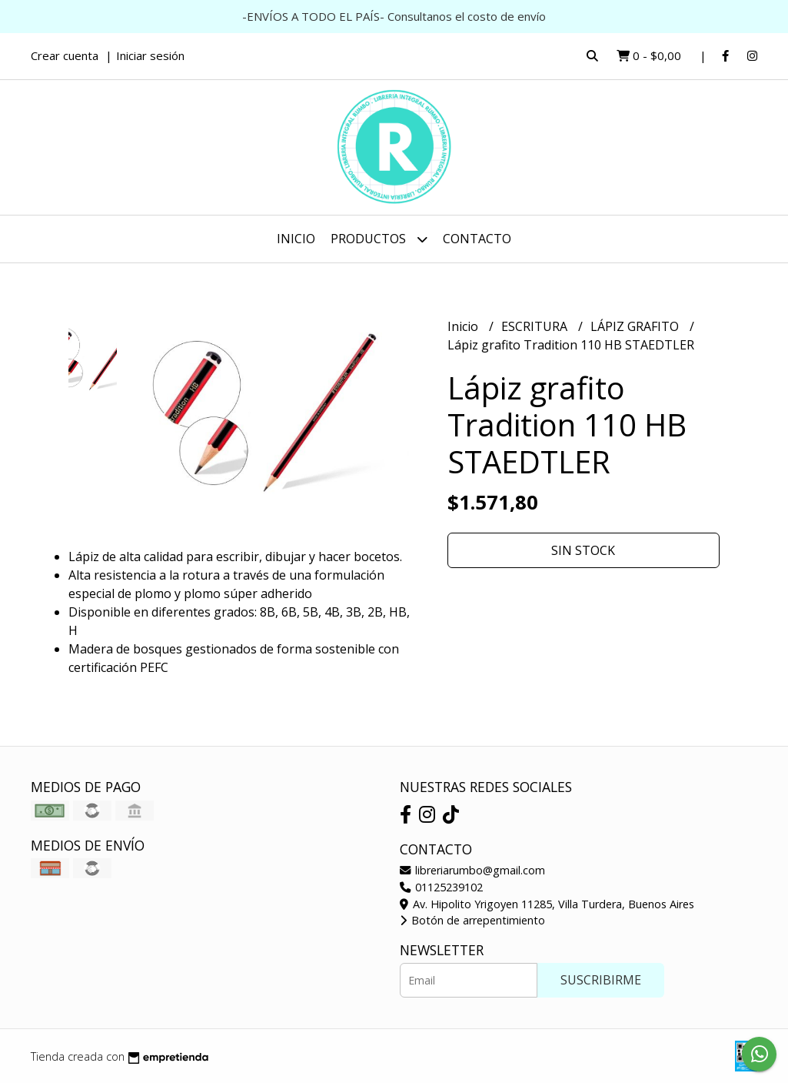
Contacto (477, 238)
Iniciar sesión (150, 55)
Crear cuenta (64, 55)
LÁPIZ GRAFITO (636, 326)
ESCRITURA (535, 326)
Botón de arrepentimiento (472, 920)
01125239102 (441, 887)
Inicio (296, 238)
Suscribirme (600, 979)
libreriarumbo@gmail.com (472, 870)
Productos (379, 239)
